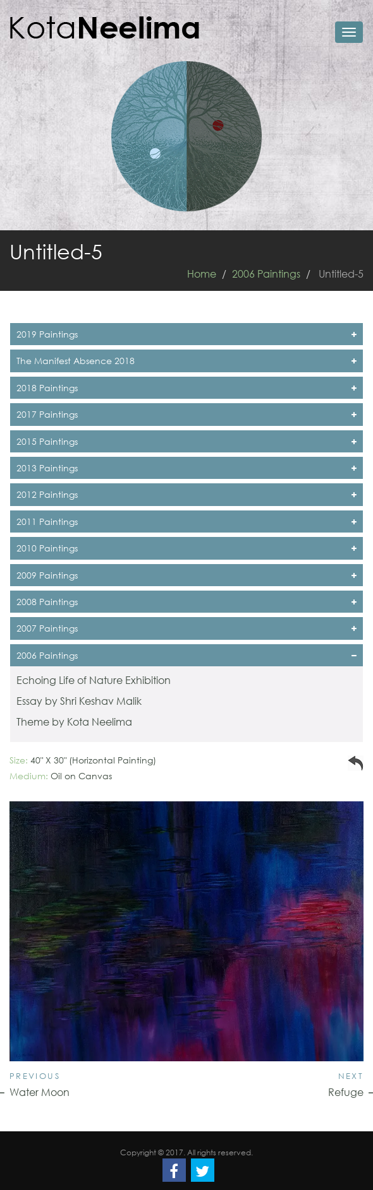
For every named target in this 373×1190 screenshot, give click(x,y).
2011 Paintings (186, 521)
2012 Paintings (186, 494)
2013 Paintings (186, 468)
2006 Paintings (266, 273)
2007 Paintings (186, 628)
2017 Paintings (186, 414)
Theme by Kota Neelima (74, 721)
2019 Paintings (186, 334)
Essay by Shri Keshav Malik (79, 700)
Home (201, 273)
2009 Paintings (186, 575)
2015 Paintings (186, 441)
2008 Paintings (186, 602)
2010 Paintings (186, 548)
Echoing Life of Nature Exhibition (93, 679)
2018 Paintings (186, 388)
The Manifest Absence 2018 (186, 361)
